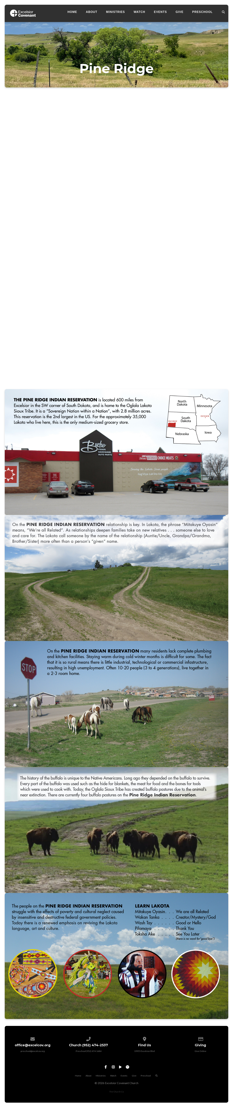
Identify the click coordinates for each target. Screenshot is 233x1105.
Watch (139, 12)
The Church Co (116, 1091)
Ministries (115, 12)
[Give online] (200, 1038)
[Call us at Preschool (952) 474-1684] (89, 1038)
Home (72, 12)
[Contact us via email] (32, 1038)
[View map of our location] (144, 1038)
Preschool (202, 12)
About (91, 12)
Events (160, 12)
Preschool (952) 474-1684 (88, 1051)
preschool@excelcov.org (33, 1051)
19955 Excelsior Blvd (144, 1051)
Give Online (200, 1051)
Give (179, 12)
